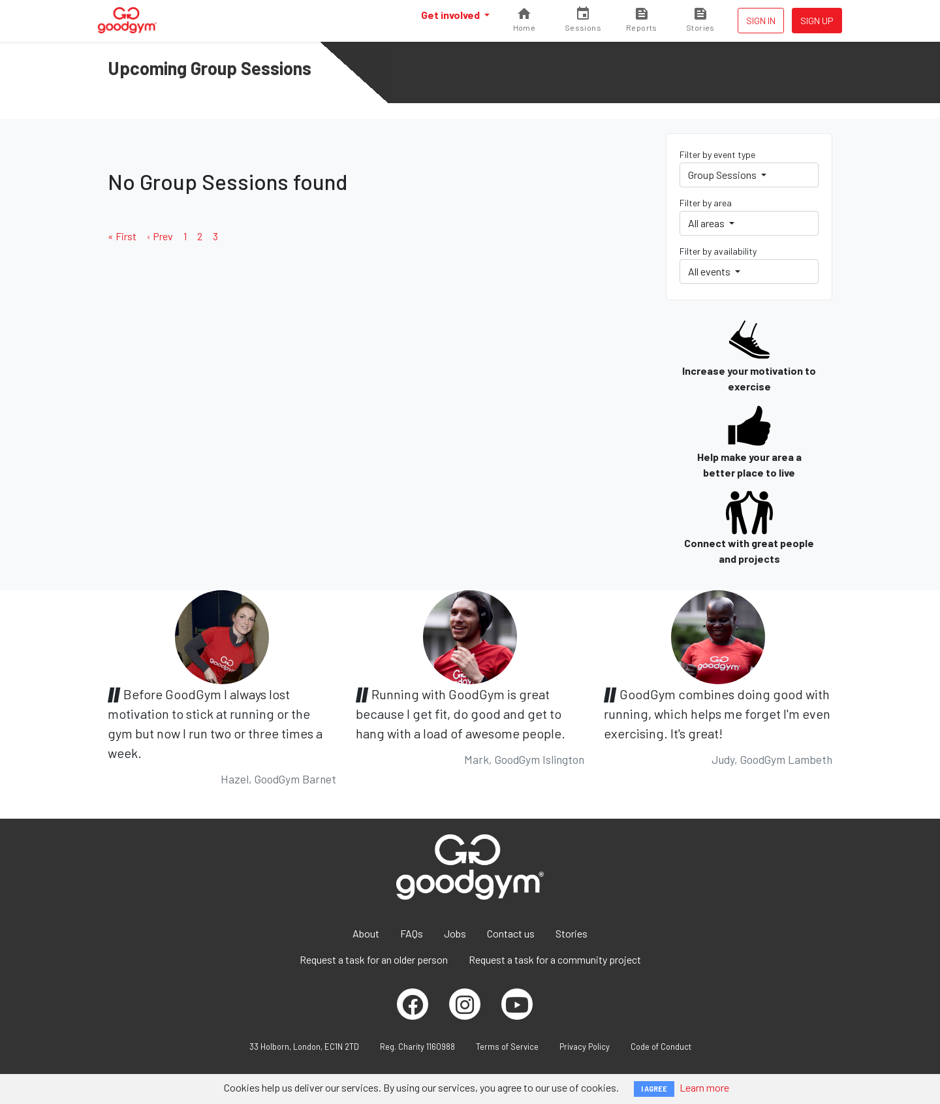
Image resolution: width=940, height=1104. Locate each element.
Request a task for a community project (555, 959)
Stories (572, 933)
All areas (707, 223)
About (365, 933)
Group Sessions (723, 174)
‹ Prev (160, 236)
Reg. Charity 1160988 (417, 1046)
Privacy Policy (584, 1046)
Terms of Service (507, 1046)
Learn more (704, 1087)
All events (710, 271)
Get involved (451, 14)
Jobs (455, 933)
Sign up (817, 20)
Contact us (511, 933)
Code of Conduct (661, 1046)
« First (122, 236)
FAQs (411, 933)
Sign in (761, 20)
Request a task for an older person (374, 959)
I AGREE (654, 1088)
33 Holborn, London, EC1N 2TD (304, 1046)
